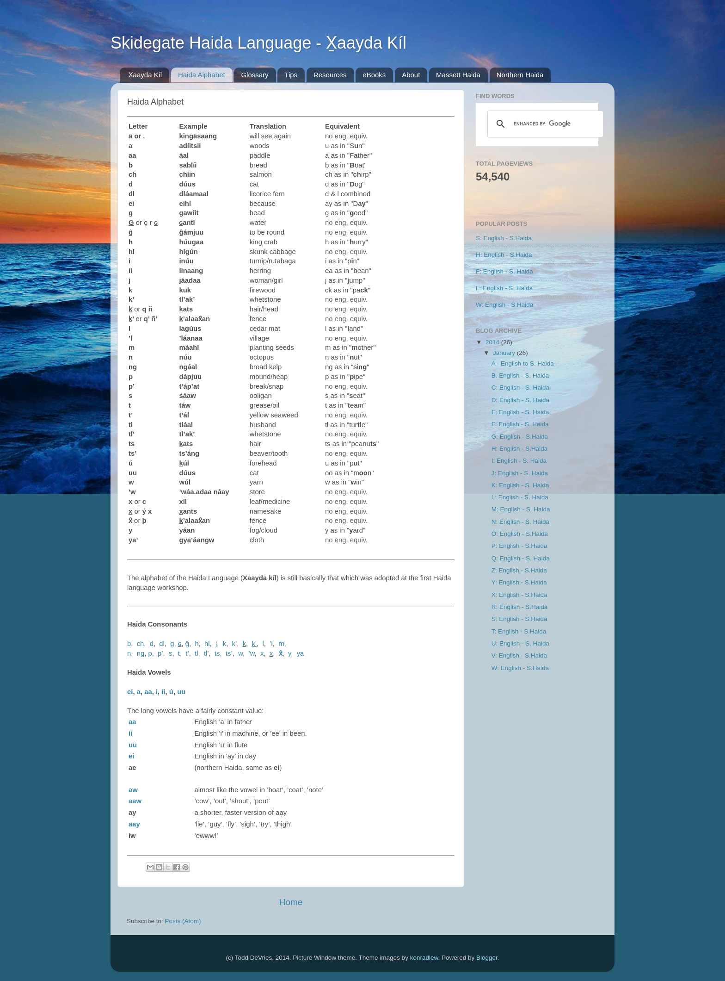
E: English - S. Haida (520, 412)
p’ (160, 653)
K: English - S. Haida (520, 485)
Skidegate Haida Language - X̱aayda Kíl (258, 42)
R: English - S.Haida (520, 606)
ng (141, 653)
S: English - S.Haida (504, 238)
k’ (234, 643)
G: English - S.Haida (520, 436)
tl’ (206, 653)
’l (271, 643)
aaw (135, 801)
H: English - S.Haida (504, 254)
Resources (330, 75)
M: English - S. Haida (521, 509)
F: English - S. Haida (504, 271)
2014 (493, 342)
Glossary (254, 75)
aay (134, 824)
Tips (290, 75)
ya (300, 653)
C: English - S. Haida (520, 387)
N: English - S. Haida (520, 521)
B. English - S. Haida (520, 375)
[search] (544, 124)
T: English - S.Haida (519, 631)
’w (251, 653)
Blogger (487, 957)
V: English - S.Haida (519, 655)
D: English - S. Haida (520, 400)
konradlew (424, 957)
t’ (187, 653)
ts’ (229, 653)
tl (196, 653)
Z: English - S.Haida (519, 570)
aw (133, 790)
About (411, 75)
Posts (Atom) (183, 921)
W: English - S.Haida (504, 304)
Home (290, 902)
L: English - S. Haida (504, 288)
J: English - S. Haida (520, 473)
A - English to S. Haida (523, 363)
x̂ (281, 653)
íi (163, 691)
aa (148, 691)
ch (140, 643)
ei (130, 691)
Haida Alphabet (201, 75)
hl (207, 643)
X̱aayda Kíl (145, 75)
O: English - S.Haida (520, 533)
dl (162, 643)
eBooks (374, 75)
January (505, 352)
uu (181, 691)
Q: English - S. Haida (521, 558)
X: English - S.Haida (519, 594)
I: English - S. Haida (519, 460)
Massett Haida (458, 75)
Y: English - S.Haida (519, 582)
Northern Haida (520, 75)
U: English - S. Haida (520, 643)
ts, (218, 653)
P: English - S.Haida (519, 545)
